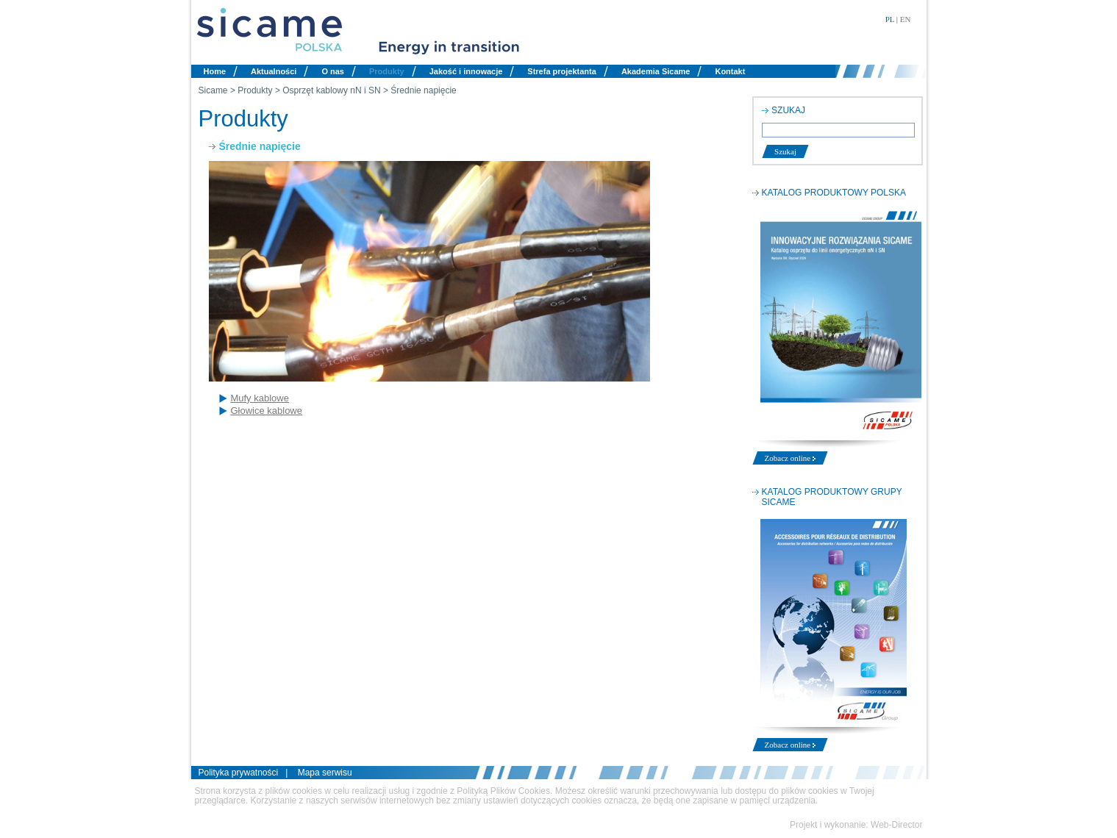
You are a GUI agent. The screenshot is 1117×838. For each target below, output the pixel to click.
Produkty (386, 71)
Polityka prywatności (239, 772)
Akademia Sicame (655, 71)
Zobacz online (790, 458)
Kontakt (730, 71)
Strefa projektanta (561, 71)
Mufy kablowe (259, 398)
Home (215, 71)
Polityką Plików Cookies (503, 791)
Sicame (213, 90)
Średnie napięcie (423, 90)
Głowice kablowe (266, 410)
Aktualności (273, 71)
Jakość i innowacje (466, 71)
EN (905, 19)
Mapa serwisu (325, 772)
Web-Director (896, 825)
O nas (332, 71)
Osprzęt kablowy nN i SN (331, 90)
